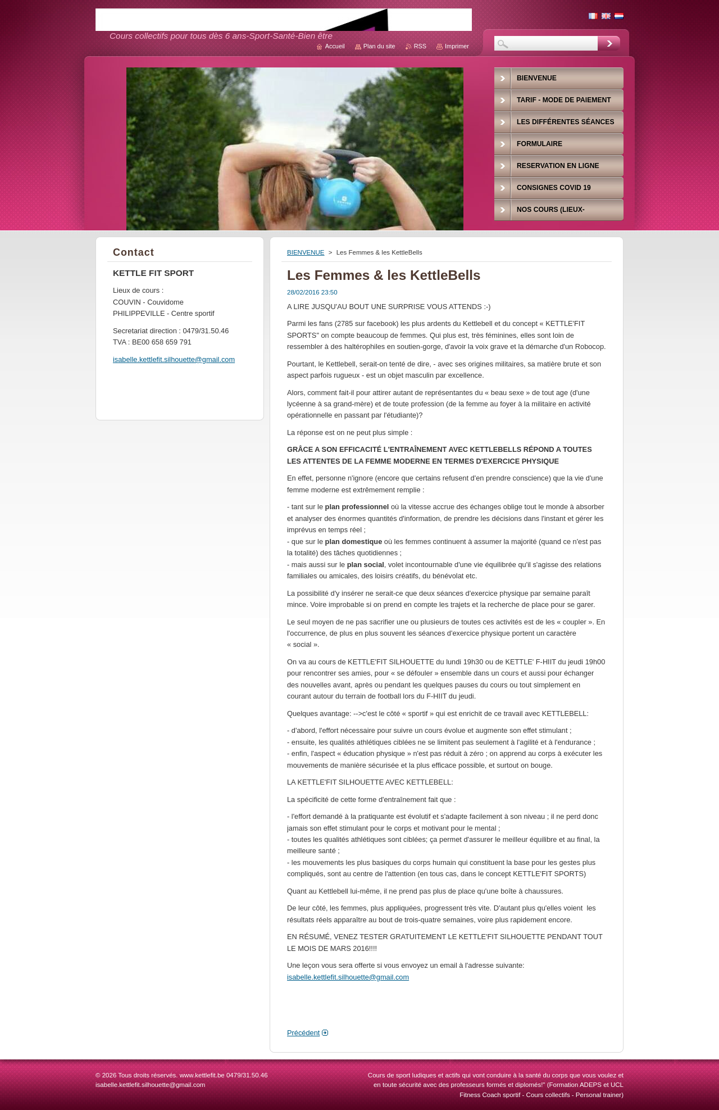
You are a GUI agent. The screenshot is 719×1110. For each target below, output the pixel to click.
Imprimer (457, 46)
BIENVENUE (306, 252)
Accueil (335, 46)
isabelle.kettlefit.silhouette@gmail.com (348, 977)
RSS (420, 46)
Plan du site (379, 46)
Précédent (303, 1033)
